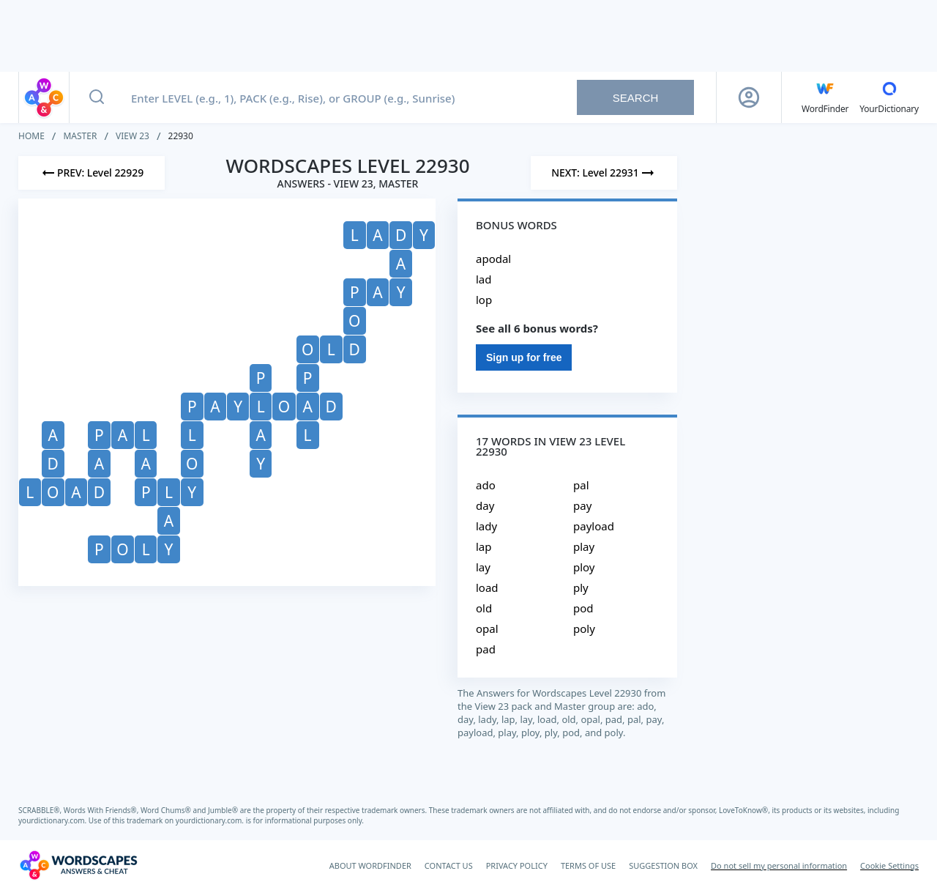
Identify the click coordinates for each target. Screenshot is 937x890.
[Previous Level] (91, 173)
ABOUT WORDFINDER (370, 865)
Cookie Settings (889, 865)
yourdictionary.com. (53, 820)
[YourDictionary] (889, 97)
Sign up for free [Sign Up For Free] (523, 357)
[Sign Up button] (748, 97)
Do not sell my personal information (779, 865)
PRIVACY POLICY (517, 865)
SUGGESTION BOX (663, 865)
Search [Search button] (636, 98)
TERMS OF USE (588, 865)
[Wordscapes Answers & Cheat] (78, 865)
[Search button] (97, 97)
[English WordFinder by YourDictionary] (825, 97)
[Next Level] (604, 173)
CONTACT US (449, 865)
